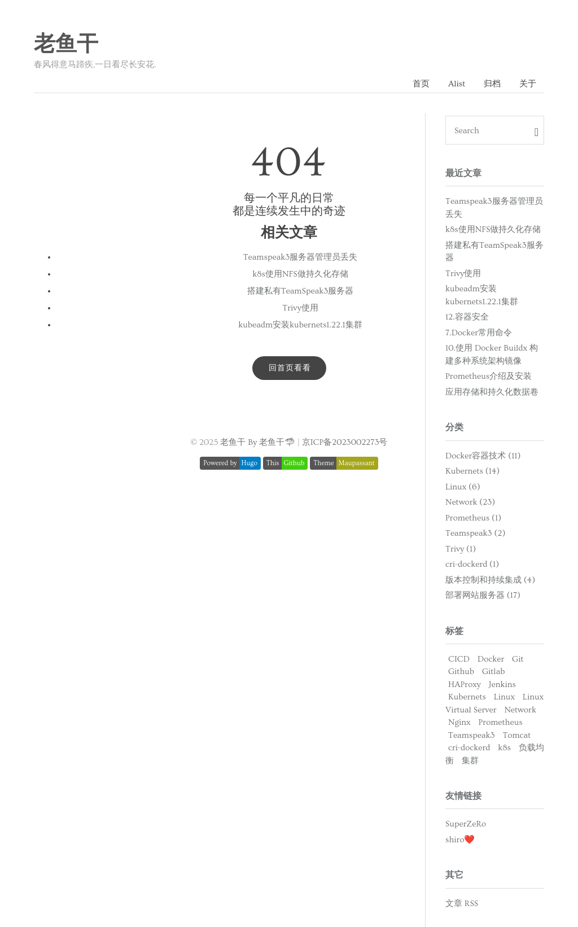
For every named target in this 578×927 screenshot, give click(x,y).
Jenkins (502, 684)
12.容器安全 (467, 317)
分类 (454, 427)
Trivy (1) (460, 549)
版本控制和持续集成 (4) (490, 580)
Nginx (459, 722)
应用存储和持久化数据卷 (491, 392)
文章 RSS (461, 903)
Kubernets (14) (472, 471)
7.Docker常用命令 (478, 333)
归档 (492, 84)
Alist (456, 84)
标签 (454, 631)
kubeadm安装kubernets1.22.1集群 (300, 325)
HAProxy (464, 684)
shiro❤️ (460, 840)
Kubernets (467, 697)
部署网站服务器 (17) (482, 595)
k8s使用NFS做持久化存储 (300, 274)
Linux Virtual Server (494, 703)
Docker (491, 659)
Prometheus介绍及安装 (488, 376)
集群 (470, 761)
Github (461, 671)
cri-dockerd (469, 748)
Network (520, 710)
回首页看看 (290, 368)
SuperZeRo (465, 824)
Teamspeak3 (471, 735)
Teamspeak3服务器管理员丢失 (300, 257)
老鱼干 (66, 44)
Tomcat (517, 735)
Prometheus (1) (473, 518)
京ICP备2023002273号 (345, 442)
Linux (504, 697)
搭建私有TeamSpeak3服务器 (300, 291)
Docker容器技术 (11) (482, 456)
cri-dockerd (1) (472, 564)
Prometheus (501, 722)
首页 (421, 84)
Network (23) (470, 502)
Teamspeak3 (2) (475, 533)
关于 (527, 84)
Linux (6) (462, 487)
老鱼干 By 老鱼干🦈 (257, 442)
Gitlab (493, 671)
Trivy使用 (300, 308)
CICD (459, 659)
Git (517, 659)
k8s (504, 748)
